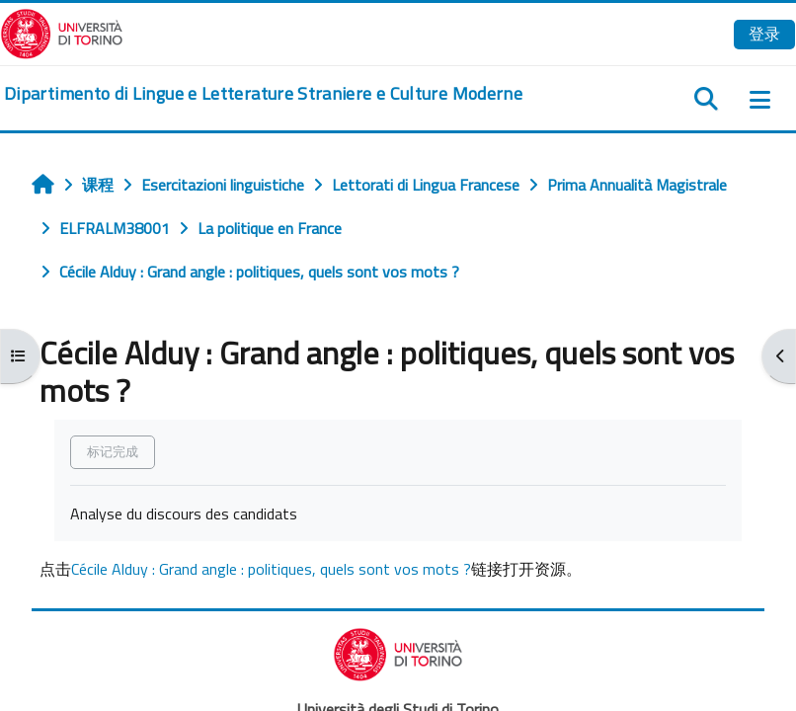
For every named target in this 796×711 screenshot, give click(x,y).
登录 (764, 33)
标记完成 (112, 451)
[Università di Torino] (61, 31)
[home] (263, 94)
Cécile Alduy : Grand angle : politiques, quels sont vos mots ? (271, 569)
